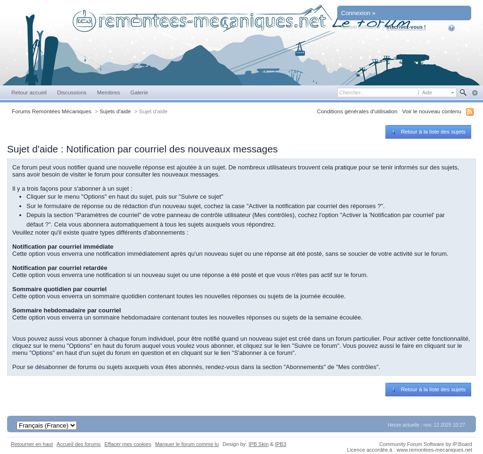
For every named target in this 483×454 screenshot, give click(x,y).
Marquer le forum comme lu (187, 444)
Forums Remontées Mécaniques (52, 111)
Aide (458, 28)
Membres (108, 92)
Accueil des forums (78, 444)
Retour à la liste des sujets (428, 131)
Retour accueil (29, 92)
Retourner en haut (32, 444)
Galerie (139, 92)
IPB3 (280, 444)
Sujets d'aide (115, 111)
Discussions (72, 92)
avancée (475, 93)
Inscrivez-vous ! (406, 27)
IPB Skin (258, 444)
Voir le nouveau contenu (431, 111)
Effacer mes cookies (127, 444)
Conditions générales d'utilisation (357, 111)
